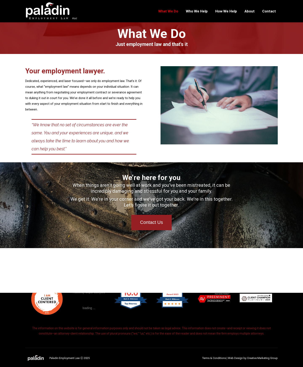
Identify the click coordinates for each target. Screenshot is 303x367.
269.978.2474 (36, 4)
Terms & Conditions (214, 358)
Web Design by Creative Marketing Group (253, 358)
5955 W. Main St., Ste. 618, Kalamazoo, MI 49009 (82, 4)
